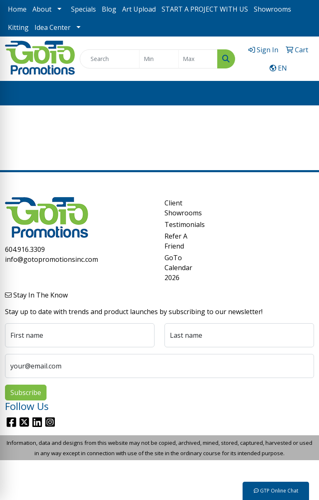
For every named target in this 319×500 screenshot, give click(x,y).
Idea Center (52, 27)
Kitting (18, 27)
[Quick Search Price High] (198, 58)
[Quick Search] (110, 58)
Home (17, 9)
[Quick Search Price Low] (159, 58)
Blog (109, 9)
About (42, 9)
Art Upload (139, 9)
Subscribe (25, 392)
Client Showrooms (179, 207)
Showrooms (272, 9)
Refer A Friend (175, 241)
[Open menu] (302, 93)
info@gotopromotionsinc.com (51, 259)
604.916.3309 (25, 249)
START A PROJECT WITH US (205, 9)
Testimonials (179, 224)
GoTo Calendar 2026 (178, 267)
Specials (83, 9)
